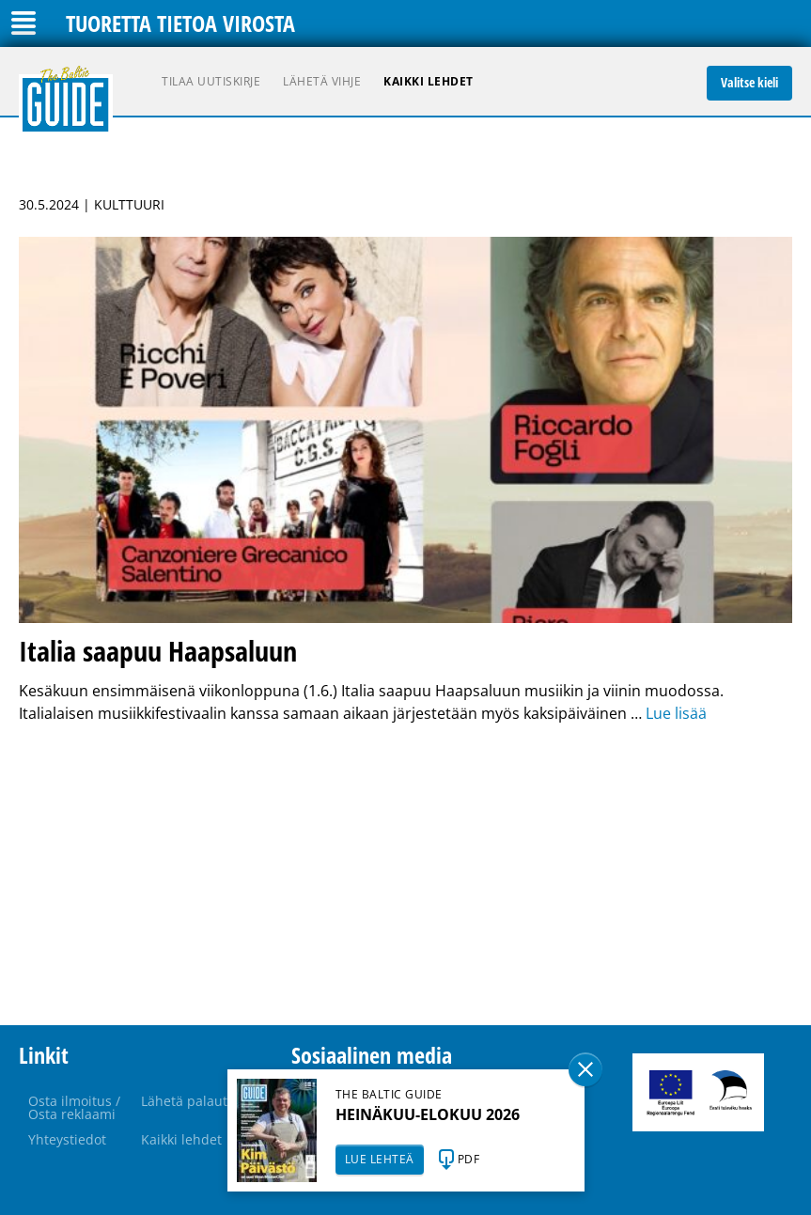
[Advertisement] (405, 874)
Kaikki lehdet (428, 81)
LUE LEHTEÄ (379, 1159)
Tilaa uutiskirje (211, 81)
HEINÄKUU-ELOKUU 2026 (427, 1114)
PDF (469, 1159)
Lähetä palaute (188, 1101)
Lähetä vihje (322, 81)
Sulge (585, 1069)
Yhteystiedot (67, 1139)
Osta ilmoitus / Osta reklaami (74, 1107)
